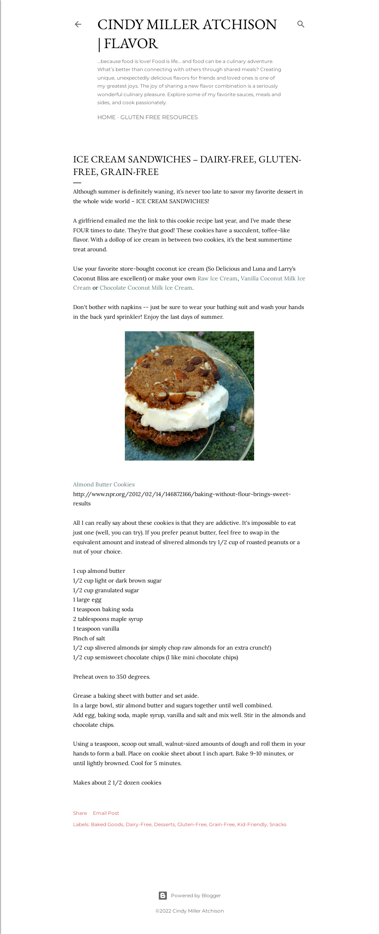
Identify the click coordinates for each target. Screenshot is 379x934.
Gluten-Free (191, 824)
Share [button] (80, 813)
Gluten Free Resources (159, 117)
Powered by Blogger (189, 895)
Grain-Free (222, 824)
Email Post (106, 813)
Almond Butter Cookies (104, 484)
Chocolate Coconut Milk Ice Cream (146, 287)
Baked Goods (107, 824)
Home (106, 117)
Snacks (278, 824)
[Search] (301, 22)
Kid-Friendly (252, 824)
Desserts (164, 824)
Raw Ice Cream (218, 278)
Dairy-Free (139, 824)
